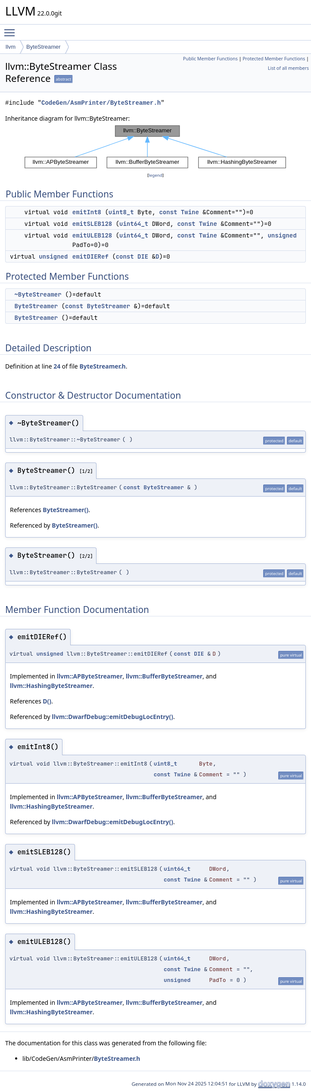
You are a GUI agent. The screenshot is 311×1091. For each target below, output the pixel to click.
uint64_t (133, 224)
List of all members (288, 68)
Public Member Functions (210, 59)
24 (56, 366)
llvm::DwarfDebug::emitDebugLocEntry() (112, 717)
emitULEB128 (92, 235)
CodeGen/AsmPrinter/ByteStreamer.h (101, 103)
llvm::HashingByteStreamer (51, 685)
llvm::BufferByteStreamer (164, 676)
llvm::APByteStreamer (90, 676)
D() (47, 701)
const (168, 212)
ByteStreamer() (65, 510)
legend (155, 175)
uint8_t (121, 212)
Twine (190, 212)
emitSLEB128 (92, 224)
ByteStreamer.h (102, 366)
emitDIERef (90, 256)
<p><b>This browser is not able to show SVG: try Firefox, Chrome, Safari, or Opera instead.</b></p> (155, 147)
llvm (11, 47)
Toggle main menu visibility (11, 29)
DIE (142, 256)
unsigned (281, 235)
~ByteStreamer (37, 294)
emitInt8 (86, 212)
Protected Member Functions (274, 59)
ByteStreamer (43, 47)
